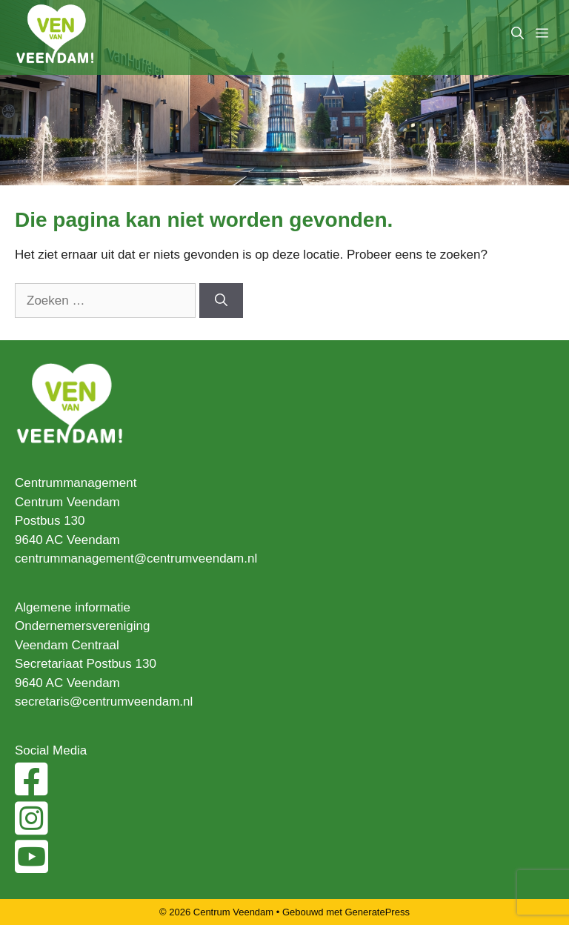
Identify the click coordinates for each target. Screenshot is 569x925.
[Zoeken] (221, 301)
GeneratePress (377, 912)
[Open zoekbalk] (517, 33)
